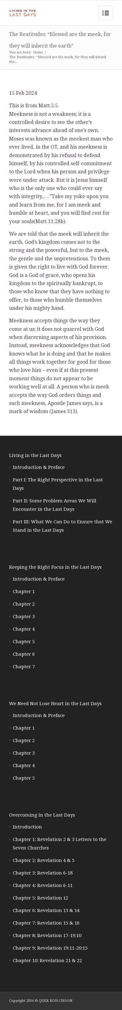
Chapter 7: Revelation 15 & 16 (46, 923)
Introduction (27, 827)
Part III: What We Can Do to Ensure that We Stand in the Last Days (62, 526)
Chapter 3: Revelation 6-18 (43, 873)
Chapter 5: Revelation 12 (40, 898)
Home (38, 52)
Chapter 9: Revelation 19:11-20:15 (50, 948)
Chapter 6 (24, 654)
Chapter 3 (24, 616)
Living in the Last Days (35, 455)
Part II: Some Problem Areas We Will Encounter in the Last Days (54, 505)
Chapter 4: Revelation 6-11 (43, 885)
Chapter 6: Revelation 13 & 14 (46, 910)
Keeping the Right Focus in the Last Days (55, 567)
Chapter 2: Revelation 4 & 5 (43, 860)
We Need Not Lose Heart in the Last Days (55, 703)
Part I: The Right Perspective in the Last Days (58, 484)
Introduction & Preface (39, 467)
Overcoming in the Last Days (42, 815)
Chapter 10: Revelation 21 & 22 (47, 960)
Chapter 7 (24, 666)
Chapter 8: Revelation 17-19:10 (47, 935)
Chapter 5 (24, 641)
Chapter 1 (24, 591)
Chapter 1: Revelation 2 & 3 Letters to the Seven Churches (59, 844)
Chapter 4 (24, 629)
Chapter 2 (24, 604)
